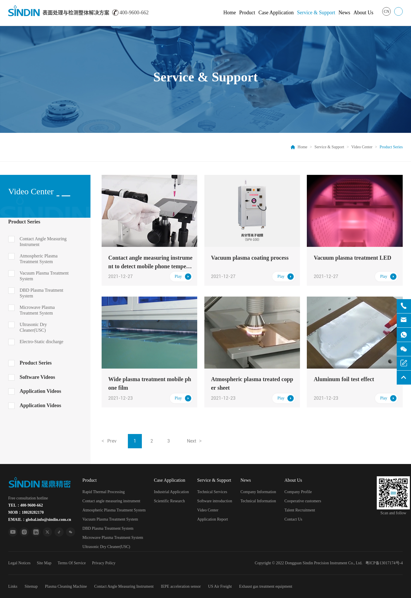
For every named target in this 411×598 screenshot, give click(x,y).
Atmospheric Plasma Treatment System (39, 258)
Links (12, 586)
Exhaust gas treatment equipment (265, 586)
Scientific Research (169, 501)
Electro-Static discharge (41, 341)
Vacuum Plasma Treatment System (44, 276)
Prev (111, 441)
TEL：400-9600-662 (25, 505)
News (344, 12)
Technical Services (212, 492)
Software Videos (37, 377)
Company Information (258, 492)
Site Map (44, 563)
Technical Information (258, 501)
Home (229, 12)
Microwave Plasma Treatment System (37, 310)
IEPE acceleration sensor (181, 586)
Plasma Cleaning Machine (66, 586)
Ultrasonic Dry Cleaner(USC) (33, 327)
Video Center (361, 147)
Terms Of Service (72, 563)
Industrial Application (171, 492)
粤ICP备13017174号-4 (384, 563)
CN (386, 11)
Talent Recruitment (299, 510)
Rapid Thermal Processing (103, 492)
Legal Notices (19, 563)
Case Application (275, 12)
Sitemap (31, 586)
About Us (363, 12)
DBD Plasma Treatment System (41, 293)
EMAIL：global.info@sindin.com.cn (39, 519)
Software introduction (214, 501)
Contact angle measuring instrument (111, 501)
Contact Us (293, 519)
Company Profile (298, 492)
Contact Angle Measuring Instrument (43, 241)
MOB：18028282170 (26, 512)
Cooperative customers (302, 501)
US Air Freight (220, 586)
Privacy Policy (103, 563)
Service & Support (316, 12)
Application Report (212, 519)
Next (191, 441)
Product (247, 12)
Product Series (24, 222)
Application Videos (40, 391)
